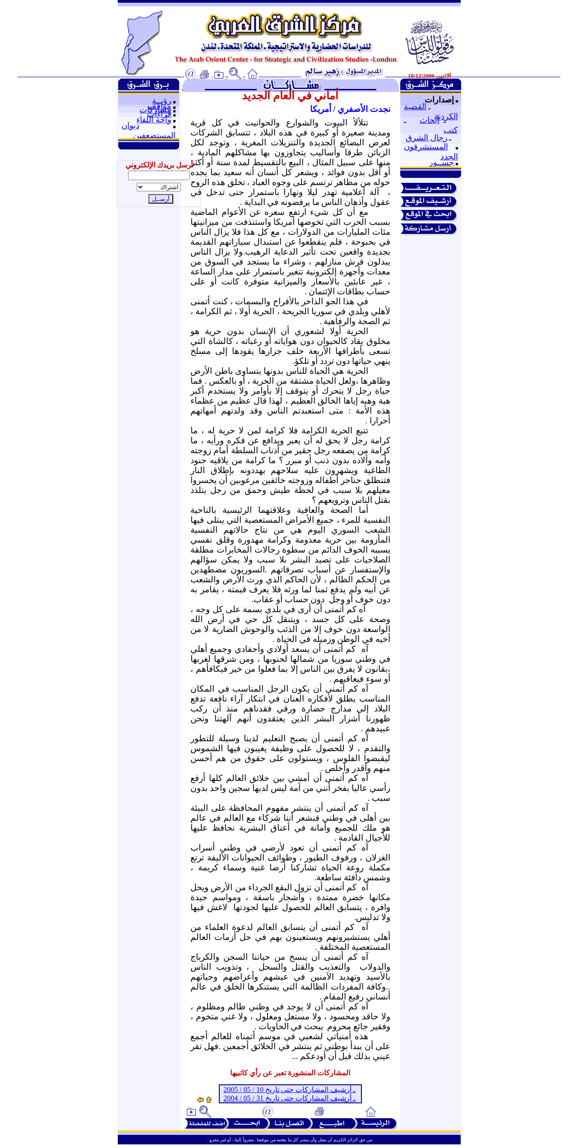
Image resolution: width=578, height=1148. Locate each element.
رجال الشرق (427, 137)
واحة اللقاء (153, 119)
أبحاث (429, 120)
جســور (441, 162)
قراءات (159, 113)
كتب (451, 130)
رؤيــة (161, 100)
